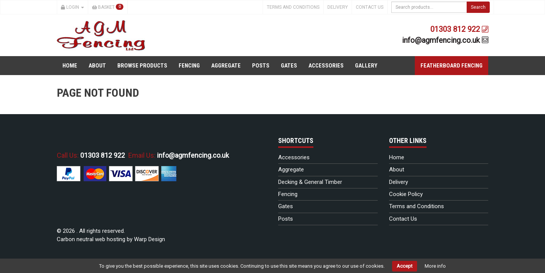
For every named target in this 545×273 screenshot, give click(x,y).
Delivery (337, 7)
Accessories (326, 65)
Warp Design (149, 239)
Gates (289, 65)
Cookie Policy (406, 194)
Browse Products (142, 65)
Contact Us (369, 7)
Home (69, 65)
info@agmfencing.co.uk (445, 40)
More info (435, 266)
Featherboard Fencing (451, 65)
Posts (260, 65)
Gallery (366, 65)
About (97, 65)
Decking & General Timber (310, 182)
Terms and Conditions (293, 7)
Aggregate (226, 65)
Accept (405, 266)
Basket (108, 7)
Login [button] (72, 7)
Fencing (189, 65)
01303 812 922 (459, 29)
